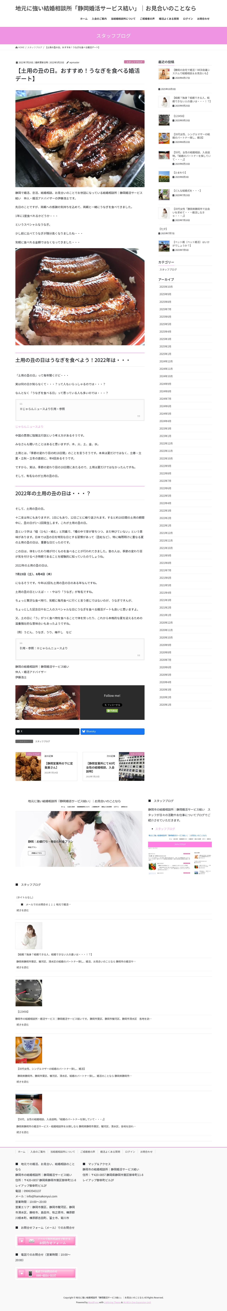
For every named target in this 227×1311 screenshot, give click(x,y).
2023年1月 (165, 436)
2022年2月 (165, 518)
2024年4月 (165, 421)
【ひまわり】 (180, 172)
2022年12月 (166, 443)
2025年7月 (165, 309)
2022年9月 (165, 466)
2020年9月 (165, 645)
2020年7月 (165, 660)
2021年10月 (166, 548)
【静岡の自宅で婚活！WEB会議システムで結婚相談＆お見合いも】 (191, 71)
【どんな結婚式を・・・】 (187, 190)
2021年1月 (165, 615)
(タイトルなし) (25, 897)
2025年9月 (165, 294)
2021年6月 (165, 577)
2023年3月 (165, 428)
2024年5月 (165, 413)
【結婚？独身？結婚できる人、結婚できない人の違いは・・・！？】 (192, 99)
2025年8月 (165, 301)
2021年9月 (165, 555)
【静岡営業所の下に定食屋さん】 (59, 765)
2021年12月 (166, 533)
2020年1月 (165, 704)
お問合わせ (146, 1151)
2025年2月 (165, 346)
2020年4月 (165, 682)
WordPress (93, 1302)
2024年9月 (165, 384)
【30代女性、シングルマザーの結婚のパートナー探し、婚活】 (191, 136)
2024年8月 (165, 391)
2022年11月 (166, 451)
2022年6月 (165, 488)
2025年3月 (165, 339)
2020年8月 (165, 652)
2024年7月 (165, 398)
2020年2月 (165, 697)
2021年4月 (165, 592)
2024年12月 (166, 361)
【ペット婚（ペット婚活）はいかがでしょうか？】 (191, 243)
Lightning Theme (112, 1302)
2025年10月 (166, 286)
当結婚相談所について (62, 1151)
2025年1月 (165, 354)
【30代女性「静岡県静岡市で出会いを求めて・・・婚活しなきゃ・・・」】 (191, 212)
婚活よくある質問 (110, 1151)
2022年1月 (165, 525)
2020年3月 (165, 689)
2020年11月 (166, 630)
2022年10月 (166, 458)
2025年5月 (165, 324)
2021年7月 (165, 570)
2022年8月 (165, 473)
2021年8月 (165, 563)
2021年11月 (166, 540)
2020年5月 (165, 674)
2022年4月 (165, 503)
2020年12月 (166, 622)
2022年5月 (165, 495)
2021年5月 (165, 585)
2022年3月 (165, 510)
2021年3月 (165, 600)
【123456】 (179, 116)
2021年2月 (165, 607)
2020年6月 (165, 667)
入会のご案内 (37, 1151)
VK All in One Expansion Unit (137, 1302)
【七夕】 (163, 229)
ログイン (130, 1151)
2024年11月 (166, 368)
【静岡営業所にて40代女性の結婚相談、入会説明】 (100, 767)
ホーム (21, 1151)
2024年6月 (165, 406)
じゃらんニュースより (29, 426)
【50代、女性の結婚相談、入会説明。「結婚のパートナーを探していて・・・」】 (192, 155)
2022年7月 (165, 480)
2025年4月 (165, 331)
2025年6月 (165, 316)
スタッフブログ (134, 62)
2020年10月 (166, 637)
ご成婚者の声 (87, 1151)
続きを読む (24, 911)
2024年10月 (166, 376)
